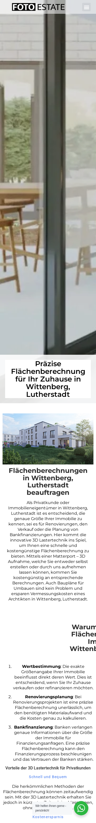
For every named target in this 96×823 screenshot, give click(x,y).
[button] (86, 7)
